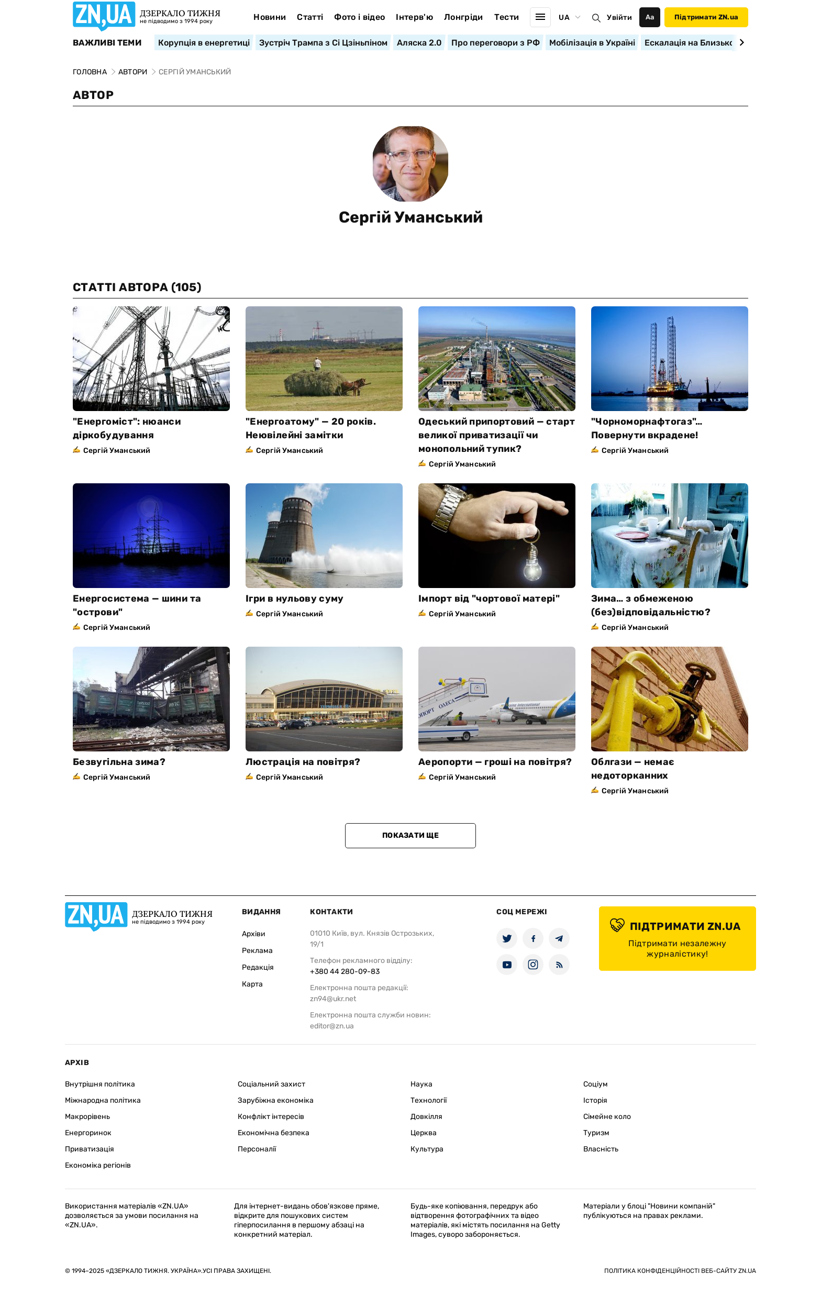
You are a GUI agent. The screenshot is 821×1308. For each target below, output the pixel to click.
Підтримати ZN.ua (706, 17)
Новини (269, 17)
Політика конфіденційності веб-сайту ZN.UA (680, 1270)
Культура (426, 1149)
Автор (93, 95)
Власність (600, 1149)
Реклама (257, 950)
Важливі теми (107, 43)
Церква (423, 1132)
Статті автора (137, 287)
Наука (421, 1084)
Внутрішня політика (100, 1084)
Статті (310, 17)
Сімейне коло (607, 1116)
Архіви (253, 933)
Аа (650, 17)
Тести (506, 17)
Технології (428, 1100)
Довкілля (426, 1116)
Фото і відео (359, 17)
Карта (252, 984)
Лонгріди (463, 17)
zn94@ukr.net (333, 998)
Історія (595, 1100)
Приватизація (89, 1149)
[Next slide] (740, 42)
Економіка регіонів (98, 1165)
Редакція (258, 967)
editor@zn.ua (332, 1026)
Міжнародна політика (103, 1100)
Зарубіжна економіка (276, 1100)
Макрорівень (87, 1116)
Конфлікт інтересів (271, 1116)
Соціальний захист (271, 1084)
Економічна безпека (273, 1132)
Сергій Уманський (411, 217)
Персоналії (257, 1149)
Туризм (596, 1132)
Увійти (619, 17)
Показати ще (410, 835)
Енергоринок (88, 1132)
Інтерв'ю (414, 17)
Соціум (595, 1084)
